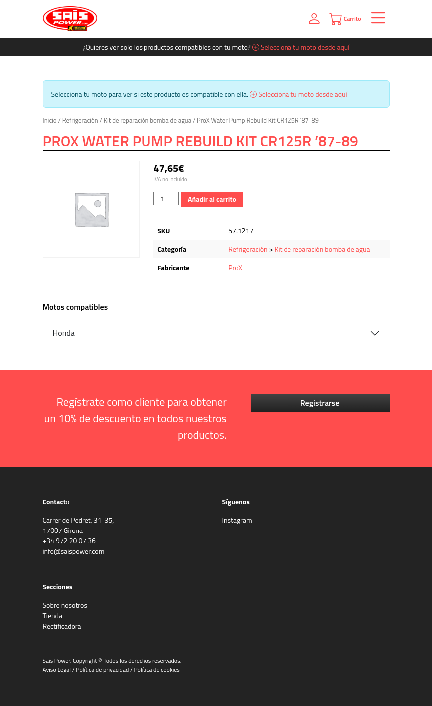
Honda (64, 333)
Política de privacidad (102, 669)
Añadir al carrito (212, 199)
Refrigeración (80, 120)
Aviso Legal (57, 669)
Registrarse (320, 403)
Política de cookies (157, 669)
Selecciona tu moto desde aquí (301, 47)
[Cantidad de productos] (166, 198)
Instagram (237, 520)
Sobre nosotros (65, 605)
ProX (235, 267)
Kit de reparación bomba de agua (147, 120)
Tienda (52, 615)
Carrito (345, 19)
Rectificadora (62, 626)
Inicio (50, 120)
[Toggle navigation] (375, 19)
